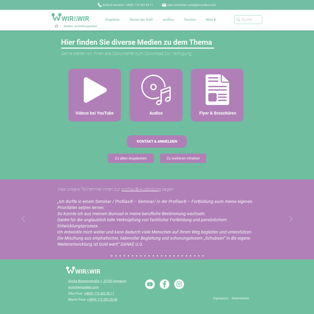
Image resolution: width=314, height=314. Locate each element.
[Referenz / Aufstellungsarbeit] (120, 255)
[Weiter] (290, 219)
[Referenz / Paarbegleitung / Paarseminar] (157, 255)
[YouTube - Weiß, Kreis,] (150, 284)
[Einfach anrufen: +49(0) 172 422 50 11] (125, 5)
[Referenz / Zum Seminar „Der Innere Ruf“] (132, 255)
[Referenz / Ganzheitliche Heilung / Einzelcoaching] (136, 255)
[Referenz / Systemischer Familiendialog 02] (116, 255)
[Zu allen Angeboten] (131, 158)
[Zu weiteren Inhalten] (183, 158)
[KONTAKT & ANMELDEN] (157, 141)
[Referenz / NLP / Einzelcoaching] (170, 255)
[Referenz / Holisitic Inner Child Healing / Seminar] (149, 255)
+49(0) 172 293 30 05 (102, 300)
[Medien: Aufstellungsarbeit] (80, 26)
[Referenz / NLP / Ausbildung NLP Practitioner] (174, 255)
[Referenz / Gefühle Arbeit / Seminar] (145, 255)
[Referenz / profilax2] (203, 255)
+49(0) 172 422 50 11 (99, 293)
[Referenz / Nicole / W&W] (194, 255)
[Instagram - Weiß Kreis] (179, 284)
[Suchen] (247, 19)
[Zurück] (23, 219)
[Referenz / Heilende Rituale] (165, 255)
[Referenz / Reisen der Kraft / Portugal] (190, 255)
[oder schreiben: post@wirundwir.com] (189, 5)
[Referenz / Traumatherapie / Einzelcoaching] (182, 255)
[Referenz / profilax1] (199, 255)
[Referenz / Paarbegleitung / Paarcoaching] (153, 255)
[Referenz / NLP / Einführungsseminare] (178, 255)
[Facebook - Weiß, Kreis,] (164, 284)
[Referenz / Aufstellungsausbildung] (128, 255)
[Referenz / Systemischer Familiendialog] (112, 256)
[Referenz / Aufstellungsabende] (124, 255)
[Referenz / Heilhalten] (161, 255)
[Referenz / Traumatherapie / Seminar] (186, 255)
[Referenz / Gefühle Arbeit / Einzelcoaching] (141, 255)
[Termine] (56, 26)
